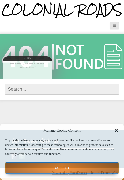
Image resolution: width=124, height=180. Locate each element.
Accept (62, 168)
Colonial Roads (62, 10)
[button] (116, 130)
